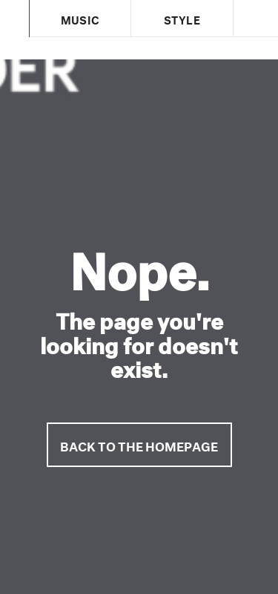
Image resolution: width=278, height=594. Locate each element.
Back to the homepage (139, 444)
